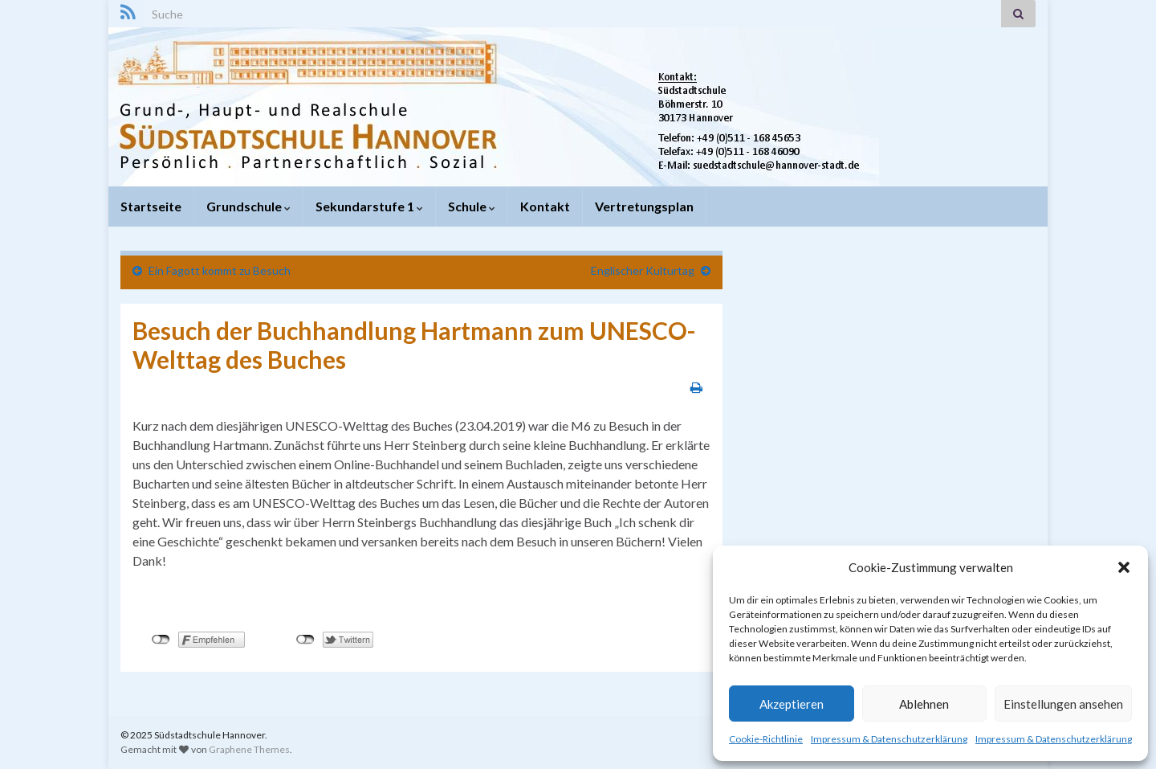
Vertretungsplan (644, 206)
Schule (471, 206)
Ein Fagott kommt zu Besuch (220, 270)
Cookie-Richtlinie (766, 739)
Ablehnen (924, 704)
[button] (1124, 567)
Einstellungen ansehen (1063, 704)
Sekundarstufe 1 (369, 206)
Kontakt (545, 206)
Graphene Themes (249, 749)
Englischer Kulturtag (642, 270)
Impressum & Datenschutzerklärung (889, 739)
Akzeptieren (791, 704)
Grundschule (248, 206)
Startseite (150, 206)
